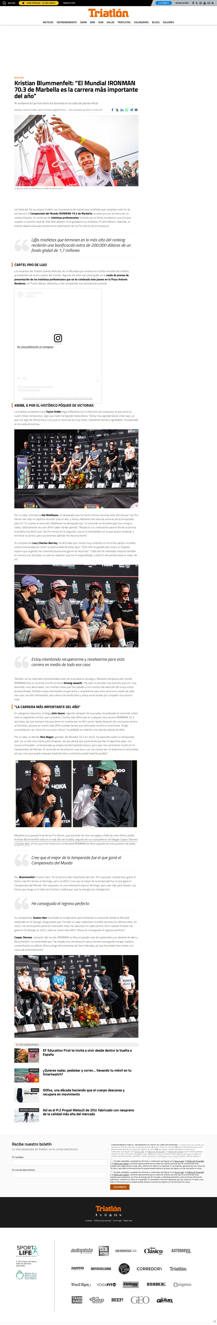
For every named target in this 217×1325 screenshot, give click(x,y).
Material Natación (29, 1110)
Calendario (141, 22)
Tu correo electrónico (23, 1170)
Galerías (168, 22)
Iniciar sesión (181, 3)
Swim (83, 22)
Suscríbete (163, 3)
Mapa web (128, 1220)
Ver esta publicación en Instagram (35, 347)
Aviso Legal (139, 1151)
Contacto (88, 1220)
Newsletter (69, 3)
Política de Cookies (175, 1151)
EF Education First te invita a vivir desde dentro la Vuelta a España (87, 1052)
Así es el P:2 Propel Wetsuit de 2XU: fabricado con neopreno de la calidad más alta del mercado (88, 1112)
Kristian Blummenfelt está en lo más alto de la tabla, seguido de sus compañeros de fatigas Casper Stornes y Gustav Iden (76, 841)
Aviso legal (117, 1220)
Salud (110, 22)
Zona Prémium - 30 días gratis (38, 3)
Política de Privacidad (155, 1151)
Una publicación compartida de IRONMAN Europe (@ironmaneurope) (58, 398)
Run (100, 22)
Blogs (156, 22)
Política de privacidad (102, 1220)
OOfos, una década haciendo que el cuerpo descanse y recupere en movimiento (84, 1092)
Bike (92, 22)
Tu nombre (18, 1157)
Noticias (48, 22)
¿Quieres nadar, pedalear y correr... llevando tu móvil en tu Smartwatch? (87, 1072)
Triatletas (124, 22)
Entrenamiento (67, 22)
